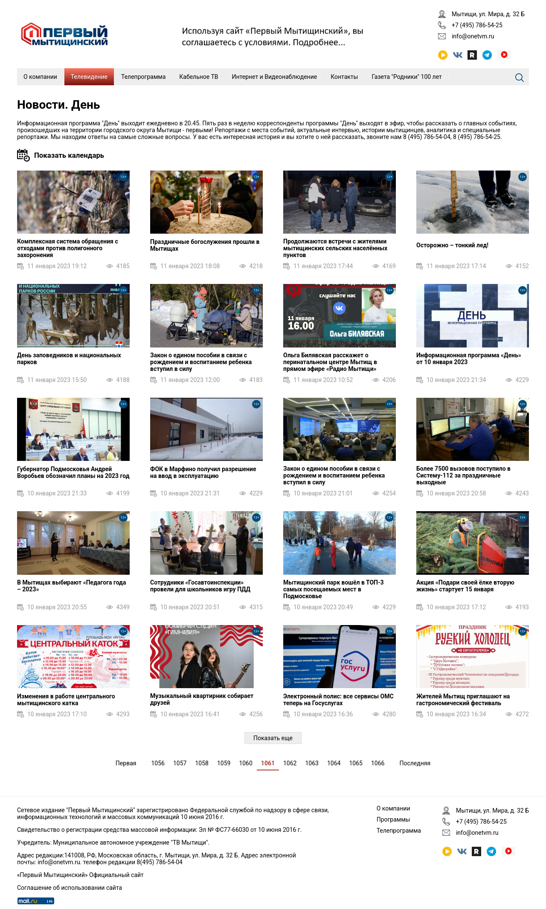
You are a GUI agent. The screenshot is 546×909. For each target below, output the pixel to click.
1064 (333, 763)
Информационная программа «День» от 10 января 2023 (468, 358)
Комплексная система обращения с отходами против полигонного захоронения (67, 248)
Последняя (414, 763)
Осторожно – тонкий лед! (452, 245)
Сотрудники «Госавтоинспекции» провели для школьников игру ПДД (200, 586)
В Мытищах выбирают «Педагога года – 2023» (71, 586)
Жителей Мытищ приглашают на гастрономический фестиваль (463, 699)
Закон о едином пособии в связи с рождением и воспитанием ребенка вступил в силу (201, 362)
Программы (393, 819)
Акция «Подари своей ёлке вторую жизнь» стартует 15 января (465, 586)
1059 (223, 763)
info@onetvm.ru (473, 36)
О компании (40, 76)
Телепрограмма (143, 76)
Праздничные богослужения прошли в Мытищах (204, 245)
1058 (201, 763)
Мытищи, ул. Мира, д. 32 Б (488, 14)
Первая (126, 763)
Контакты (344, 76)
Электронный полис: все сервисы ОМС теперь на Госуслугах (338, 699)
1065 (355, 763)
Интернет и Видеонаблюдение (274, 76)
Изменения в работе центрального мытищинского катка (66, 699)
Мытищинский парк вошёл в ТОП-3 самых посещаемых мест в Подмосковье (333, 589)
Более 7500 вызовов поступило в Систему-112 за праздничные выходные (463, 475)
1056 (157, 763)
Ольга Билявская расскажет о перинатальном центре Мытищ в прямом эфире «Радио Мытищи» (330, 362)
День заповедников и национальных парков (69, 358)
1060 (245, 763)
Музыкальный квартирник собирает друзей (201, 699)
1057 (179, 763)
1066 (377, 763)
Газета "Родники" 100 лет (406, 76)
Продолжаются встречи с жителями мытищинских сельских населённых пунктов (335, 248)
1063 (311, 763)
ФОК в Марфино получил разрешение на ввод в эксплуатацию (203, 472)
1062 (289, 763)
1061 (268, 763)
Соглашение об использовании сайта (69, 887)
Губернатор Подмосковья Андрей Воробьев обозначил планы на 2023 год (73, 472)
